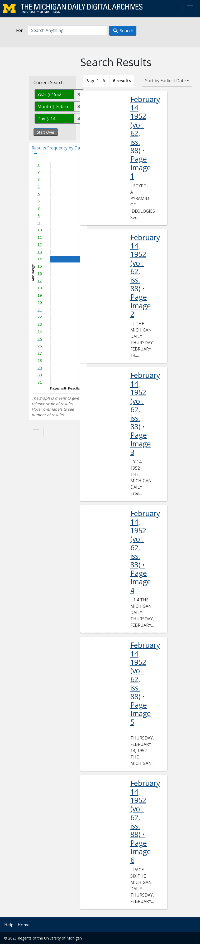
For (19, 30)
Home (24, 925)
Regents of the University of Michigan (50, 938)
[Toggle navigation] (190, 8)
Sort (165, 81)
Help (8, 925)
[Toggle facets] (36, 432)
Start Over (45, 132)
